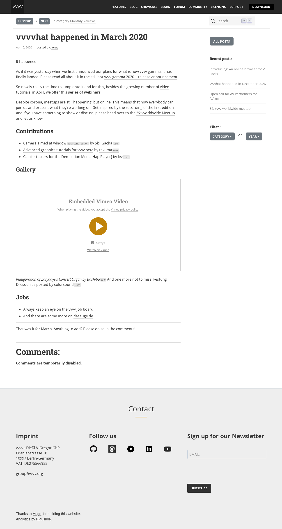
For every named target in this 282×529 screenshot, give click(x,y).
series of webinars (84, 92)
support (236, 7)
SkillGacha (107, 143)
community (197, 7)
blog (134, 7)
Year (253, 136)
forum (179, 7)
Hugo (37, 514)
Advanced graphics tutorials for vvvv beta (58, 149)
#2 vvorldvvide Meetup (155, 112)
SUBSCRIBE (199, 488)
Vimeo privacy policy (124, 209)
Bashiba (96, 279)
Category (221, 136)
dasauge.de (83, 316)
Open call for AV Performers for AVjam (233, 96)
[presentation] (221, 472)
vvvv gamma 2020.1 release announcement (140, 76)
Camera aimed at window (56, 143)
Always (100, 243)
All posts (221, 41)
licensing (218, 7)
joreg (54, 47)
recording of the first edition (150, 107)
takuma (109, 149)
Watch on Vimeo (98, 250)
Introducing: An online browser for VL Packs (238, 71)
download (261, 7)
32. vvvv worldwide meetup (230, 108)
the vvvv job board (77, 309)
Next (44, 21)
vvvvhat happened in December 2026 (238, 84)
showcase (149, 7)
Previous (25, 21)
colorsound (67, 284)
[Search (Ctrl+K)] (232, 20)
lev (124, 156)
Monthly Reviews (83, 21)
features (119, 7)
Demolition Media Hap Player (86, 156)
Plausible (43, 519)
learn (165, 7)
